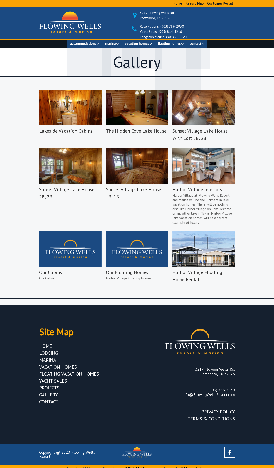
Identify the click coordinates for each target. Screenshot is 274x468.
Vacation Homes (58, 369)
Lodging (48, 355)
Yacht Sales (53, 383)
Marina (47, 362)
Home (178, 3)
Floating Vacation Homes (69, 376)
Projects (49, 390)
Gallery (48, 397)
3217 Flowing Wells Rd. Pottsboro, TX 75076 (191, 15)
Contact (48, 404)
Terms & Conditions (211, 421)
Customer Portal (220, 3)
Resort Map (195, 3)
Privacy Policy (218, 414)
